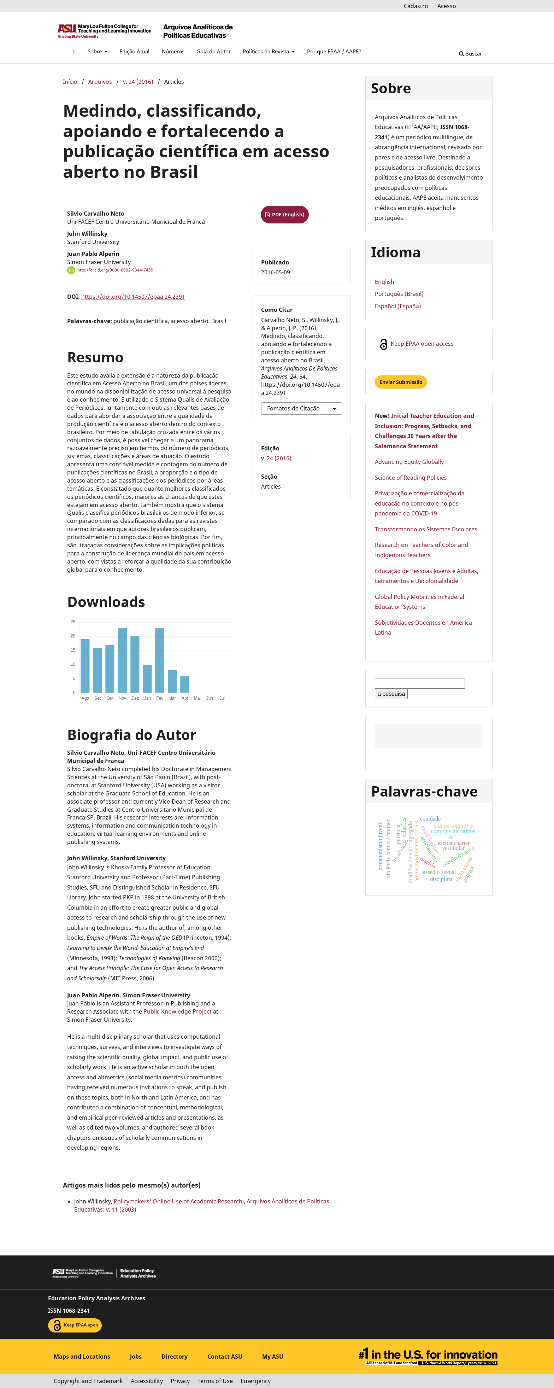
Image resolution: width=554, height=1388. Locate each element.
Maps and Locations (82, 1356)
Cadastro (416, 6)
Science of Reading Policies (411, 478)
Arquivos (100, 82)
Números (173, 51)
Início (70, 82)
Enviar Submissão (401, 382)
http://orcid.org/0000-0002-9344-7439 (115, 270)
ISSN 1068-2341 (69, 1310)
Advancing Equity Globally (409, 462)
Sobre (95, 51)
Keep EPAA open (75, 1325)
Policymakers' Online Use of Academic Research (179, 1201)
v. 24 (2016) (138, 82)
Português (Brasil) (399, 294)
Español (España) (398, 306)
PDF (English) (287, 214)
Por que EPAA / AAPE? (334, 51)
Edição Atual (134, 51)
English (384, 282)
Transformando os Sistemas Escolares (426, 529)
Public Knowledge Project (177, 1011)
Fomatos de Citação (293, 408)
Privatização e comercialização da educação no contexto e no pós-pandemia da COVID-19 (420, 503)
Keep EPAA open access (416, 344)
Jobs (136, 1356)
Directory (174, 1356)
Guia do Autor (213, 51)
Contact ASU (224, 1356)
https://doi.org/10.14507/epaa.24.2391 (133, 297)
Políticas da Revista (266, 51)
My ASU (272, 1356)
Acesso (446, 6)
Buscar (470, 53)
